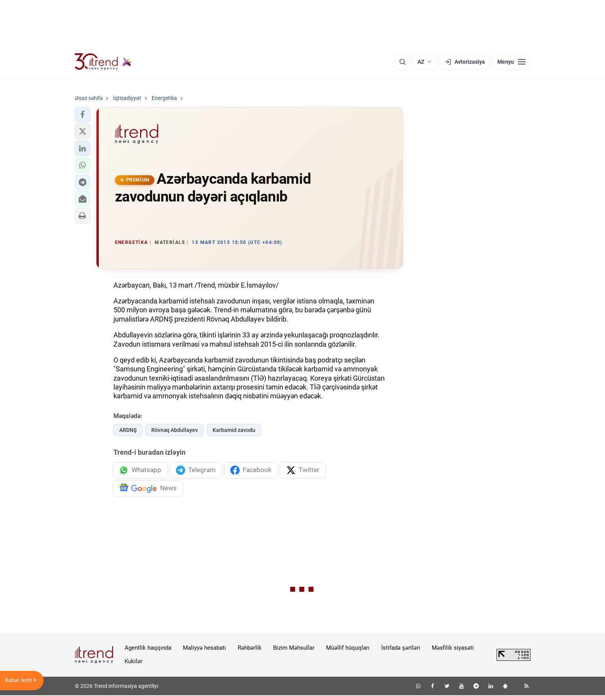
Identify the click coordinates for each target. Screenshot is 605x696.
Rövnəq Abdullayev (174, 430)
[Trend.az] (103, 61)
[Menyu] (511, 61)
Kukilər (133, 661)
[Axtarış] (402, 61)
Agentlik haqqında (148, 648)
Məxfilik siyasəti (453, 648)
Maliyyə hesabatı (204, 648)
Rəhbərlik (250, 648)
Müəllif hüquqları (348, 648)
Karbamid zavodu (234, 430)
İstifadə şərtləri (400, 648)
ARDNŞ (128, 430)
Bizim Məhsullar (293, 648)
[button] (82, 114)
